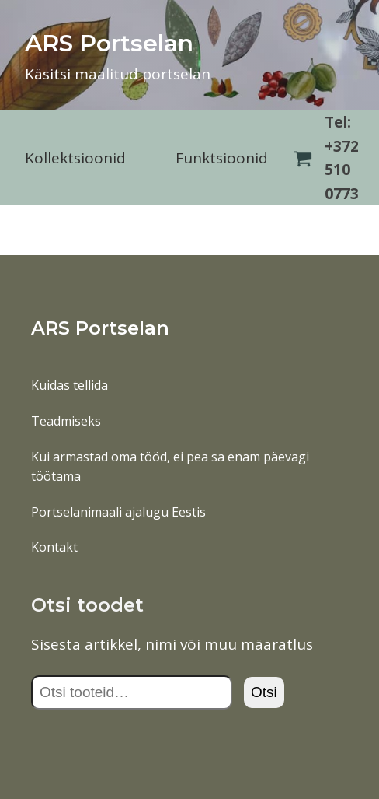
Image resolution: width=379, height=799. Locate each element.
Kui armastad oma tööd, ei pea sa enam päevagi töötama (170, 466)
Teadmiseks (66, 420)
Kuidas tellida (69, 385)
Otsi (264, 692)
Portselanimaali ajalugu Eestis (118, 511)
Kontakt (54, 546)
